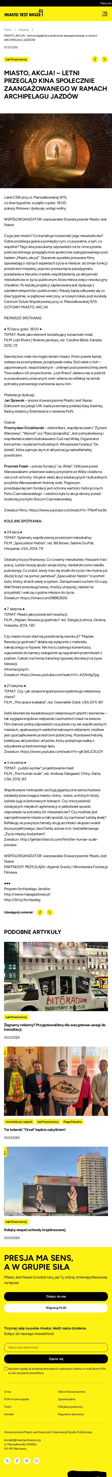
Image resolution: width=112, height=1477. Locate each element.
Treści (7, 30)
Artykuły (24, 30)
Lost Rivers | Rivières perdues (35, 340)
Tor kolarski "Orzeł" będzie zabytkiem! (35, 1129)
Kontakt (9, 1414)
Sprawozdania (66, 1399)
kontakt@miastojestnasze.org (22, 1440)
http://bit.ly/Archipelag (22, 900)
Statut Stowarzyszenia (71, 1391)
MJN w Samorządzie (16, 1399)
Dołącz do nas (56, 1296)
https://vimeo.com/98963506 (43, 598)
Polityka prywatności (70, 1407)
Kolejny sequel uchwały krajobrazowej (34, 1230)
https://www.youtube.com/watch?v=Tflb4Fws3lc (68, 510)
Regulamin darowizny (71, 1414)
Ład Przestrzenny (16, 59)
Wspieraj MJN (56, 1308)
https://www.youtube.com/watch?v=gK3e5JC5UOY (61, 751)
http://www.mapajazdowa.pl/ (27, 894)
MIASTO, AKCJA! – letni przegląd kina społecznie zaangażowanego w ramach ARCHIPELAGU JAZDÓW (50, 38)
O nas (7, 1391)
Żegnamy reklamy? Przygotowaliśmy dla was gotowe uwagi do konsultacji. (55, 1027)
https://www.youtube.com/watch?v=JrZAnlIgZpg (59, 675)
